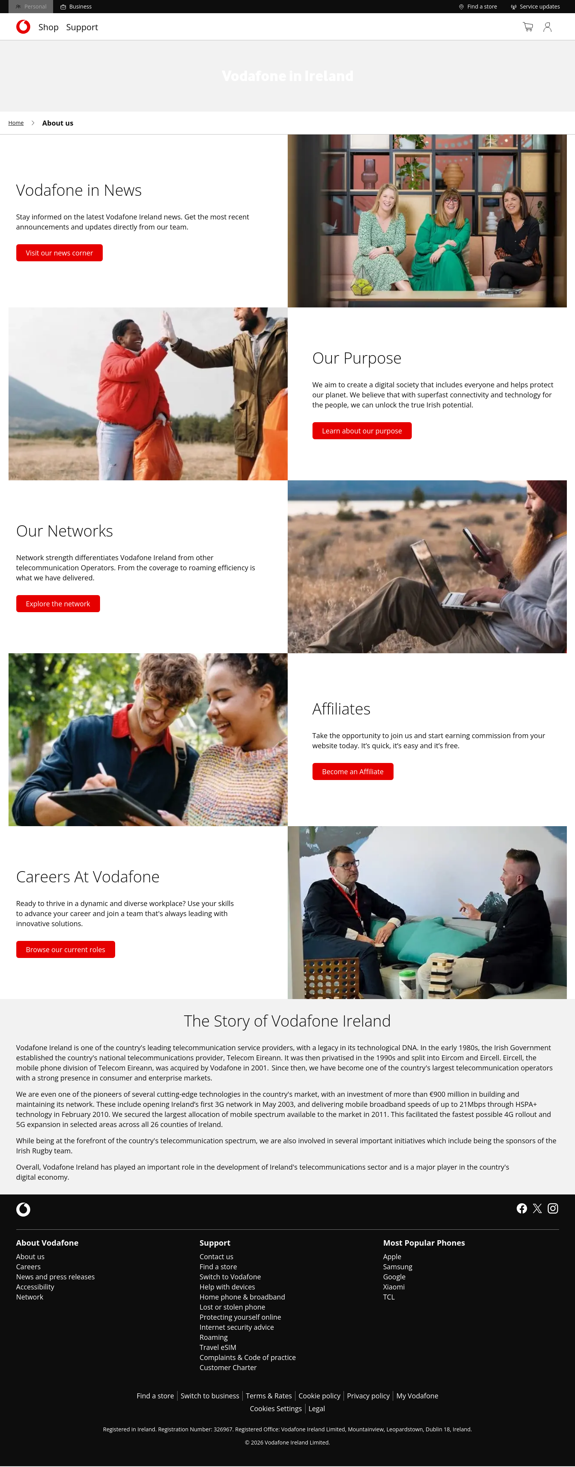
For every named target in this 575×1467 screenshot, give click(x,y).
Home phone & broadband (243, 1296)
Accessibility (35, 1286)
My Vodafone (419, 1396)
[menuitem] (22, 123)
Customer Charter (229, 1367)
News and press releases (56, 1276)
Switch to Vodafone (231, 1276)
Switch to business (209, 1396)
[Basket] (522, 27)
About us (30, 1256)
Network (30, 1296)
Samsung (398, 1266)
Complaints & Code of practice (249, 1357)
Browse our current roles (66, 949)
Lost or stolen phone (233, 1307)
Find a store (219, 1266)
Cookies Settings (275, 1409)
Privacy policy (370, 1396)
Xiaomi (394, 1286)
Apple (392, 1256)
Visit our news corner (60, 252)
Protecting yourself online (241, 1317)
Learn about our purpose (363, 430)
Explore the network (59, 603)
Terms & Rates (268, 1396)
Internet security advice (238, 1327)
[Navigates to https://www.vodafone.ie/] (23, 26)
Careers (28, 1266)
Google (394, 1276)
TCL (389, 1296)
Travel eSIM (218, 1347)
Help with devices (228, 1286)
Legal (317, 1409)
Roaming (214, 1337)
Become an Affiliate (354, 771)
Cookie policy (320, 1396)
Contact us (217, 1256)
